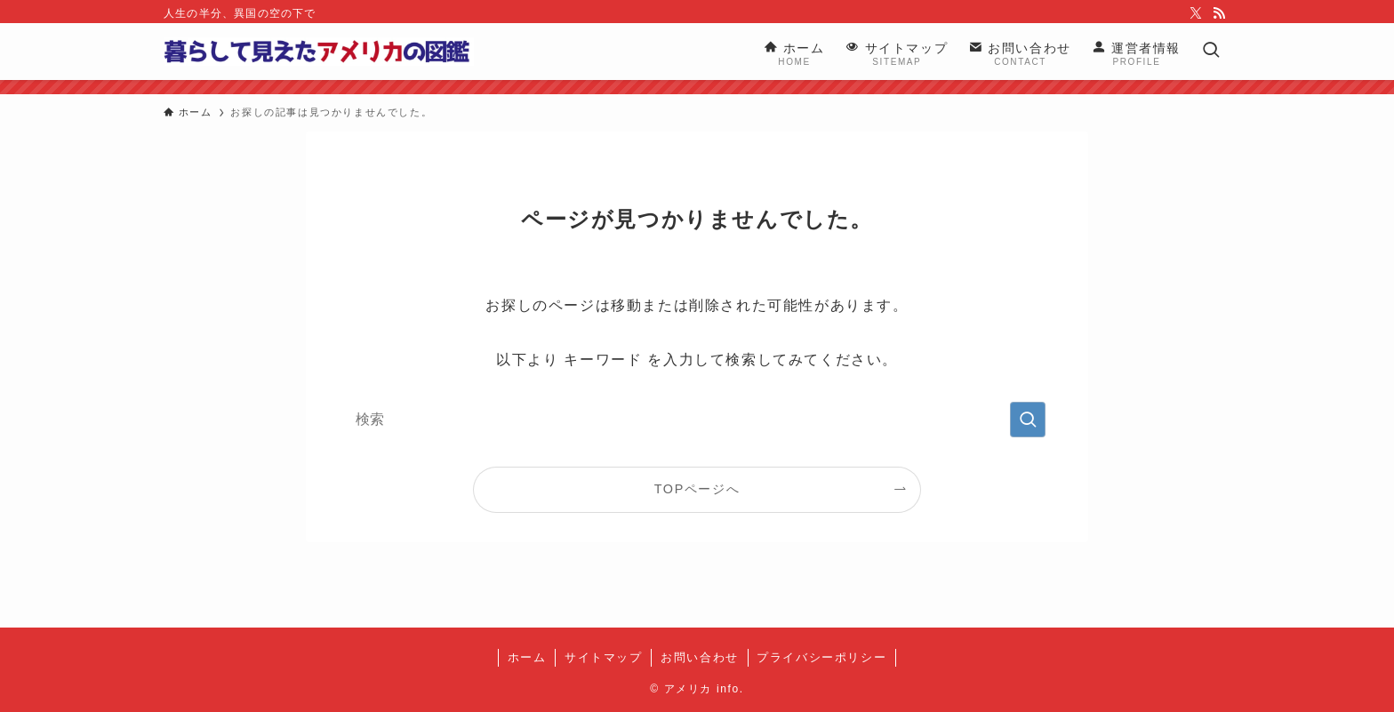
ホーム (527, 657)
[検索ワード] (697, 419)
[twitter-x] (1195, 13)
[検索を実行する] (1028, 419)
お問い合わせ (700, 657)
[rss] (1218, 13)
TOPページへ (697, 489)
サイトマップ (604, 657)
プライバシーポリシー (821, 657)
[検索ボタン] (1210, 51)
